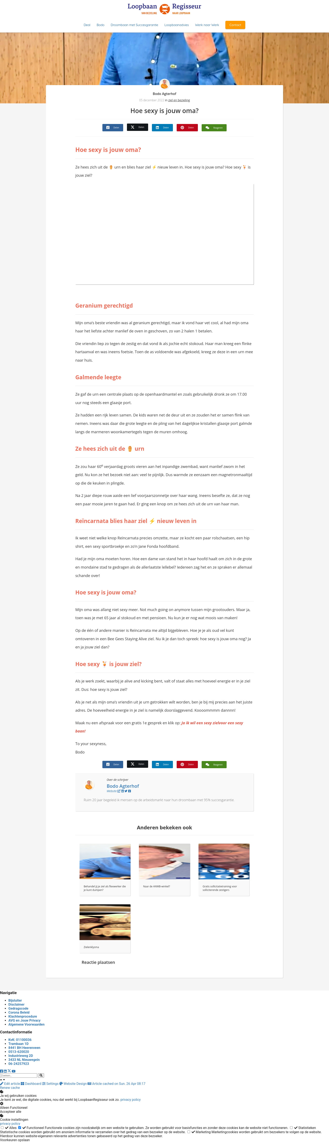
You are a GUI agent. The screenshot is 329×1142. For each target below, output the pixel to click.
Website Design (73, 1084)
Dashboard (31, 1084)
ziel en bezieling (179, 100)
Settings (50, 1084)
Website (113, 791)
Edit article (10, 1084)
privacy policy (130, 1100)
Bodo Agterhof (164, 93)
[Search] (41, 1075)
